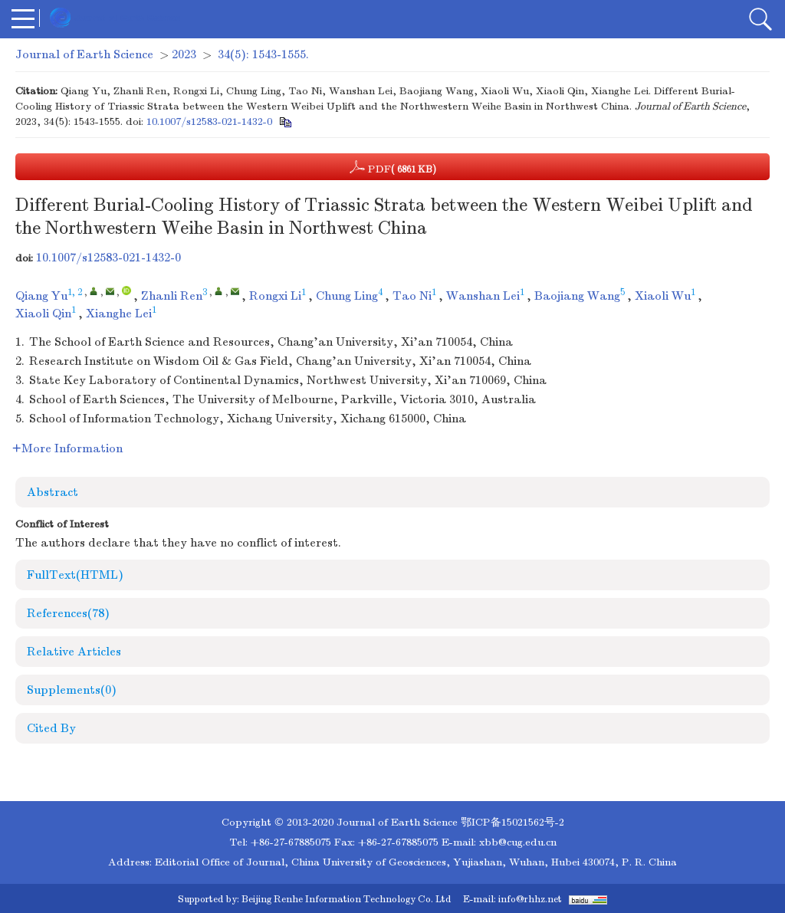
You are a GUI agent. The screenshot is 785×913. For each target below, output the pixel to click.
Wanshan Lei (483, 296)
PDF (393, 167)
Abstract (52, 492)
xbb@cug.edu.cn (518, 842)
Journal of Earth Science (84, 54)
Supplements (72, 690)
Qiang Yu (41, 296)
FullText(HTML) (75, 575)
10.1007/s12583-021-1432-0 (209, 121)
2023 (184, 54)
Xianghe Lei (119, 313)
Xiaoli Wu (663, 296)
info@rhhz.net (530, 899)
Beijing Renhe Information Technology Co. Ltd (346, 899)
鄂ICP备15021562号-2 (512, 822)
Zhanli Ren (171, 296)
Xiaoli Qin (43, 313)
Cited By (51, 728)
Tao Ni (412, 296)
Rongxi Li (275, 296)
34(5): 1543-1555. (263, 54)
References (68, 613)
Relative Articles (74, 651)
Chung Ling (347, 296)
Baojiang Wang (577, 296)
